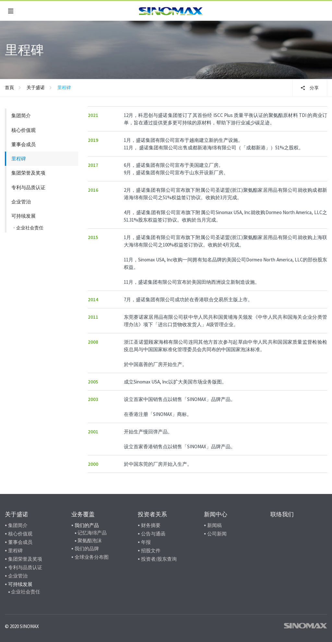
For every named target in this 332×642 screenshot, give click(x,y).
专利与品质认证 (28, 187)
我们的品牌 (87, 548)
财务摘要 (150, 525)
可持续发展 (23, 216)
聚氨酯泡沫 (89, 540)
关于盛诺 (36, 87)
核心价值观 (23, 130)
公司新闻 (217, 534)
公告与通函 (153, 534)
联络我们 (282, 514)
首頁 (9, 87)
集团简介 (21, 115)
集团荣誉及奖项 (28, 173)
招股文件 (150, 550)
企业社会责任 (29, 228)
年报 (146, 542)
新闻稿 (214, 525)
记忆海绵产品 (92, 533)
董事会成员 (23, 144)
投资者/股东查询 (159, 559)
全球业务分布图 (92, 557)
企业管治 (21, 202)
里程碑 (18, 158)
